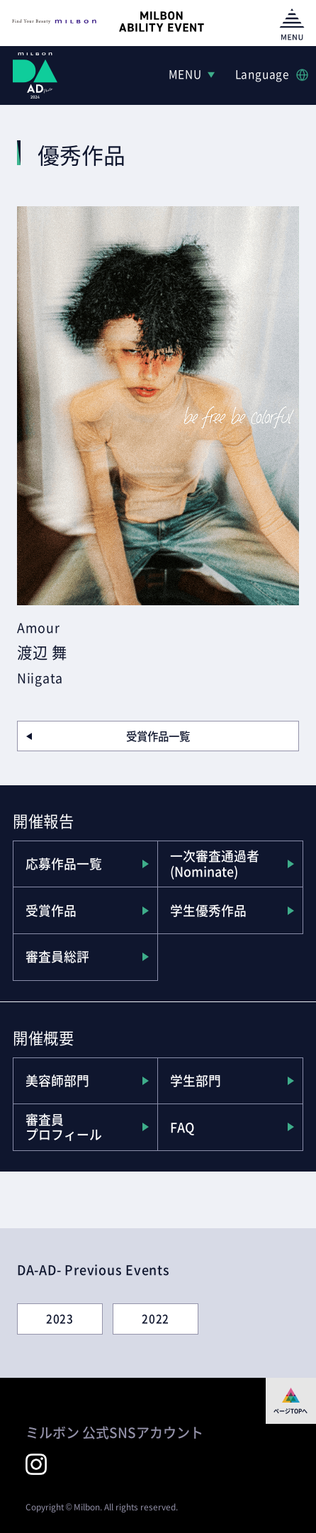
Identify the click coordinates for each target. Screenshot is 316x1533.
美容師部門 (57, 1080)
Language (262, 74)
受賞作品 (51, 910)
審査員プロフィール (64, 1127)
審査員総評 (57, 956)
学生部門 (195, 1080)
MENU (185, 74)
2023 (60, 1318)
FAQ (182, 1127)
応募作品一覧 (64, 863)
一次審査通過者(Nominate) (214, 863)
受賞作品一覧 (158, 736)
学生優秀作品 (208, 910)
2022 (155, 1318)
